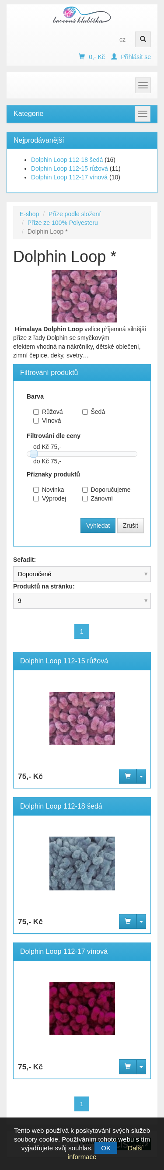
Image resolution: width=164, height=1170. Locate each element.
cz (122, 39)
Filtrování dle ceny (53, 435)
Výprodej (49, 498)
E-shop (29, 213)
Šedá (93, 411)
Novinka (48, 489)
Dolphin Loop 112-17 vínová (69, 177)
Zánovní (97, 498)
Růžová (48, 411)
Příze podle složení (75, 213)
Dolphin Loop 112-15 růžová (69, 168)
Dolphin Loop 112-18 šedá (67, 159)
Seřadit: (24, 559)
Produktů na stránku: (44, 586)
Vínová (47, 420)
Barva (35, 396)
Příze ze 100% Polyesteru (63, 222)
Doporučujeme (100, 489)
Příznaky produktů (53, 474)
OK (106, 1148)
